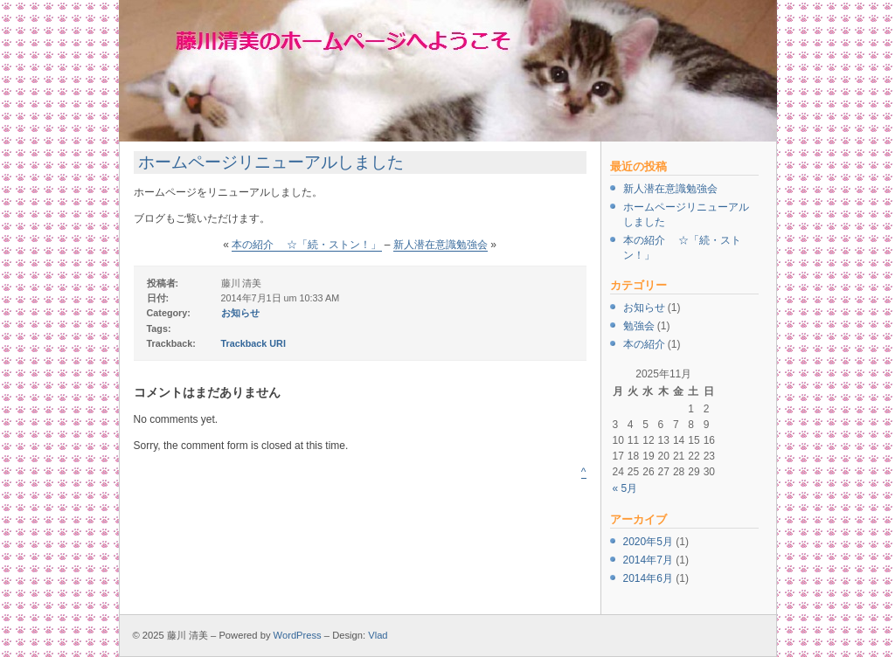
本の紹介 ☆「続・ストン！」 (306, 245)
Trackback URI (253, 343)
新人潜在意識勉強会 (670, 189)
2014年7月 (648, 560)
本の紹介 (644, 344)
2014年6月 (648, 578)
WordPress (298, 635)
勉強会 (639, 326)
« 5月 (625, 488)
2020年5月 (648, 542)
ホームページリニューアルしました (271, 162)
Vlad (377, 635)
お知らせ (644, 307)
